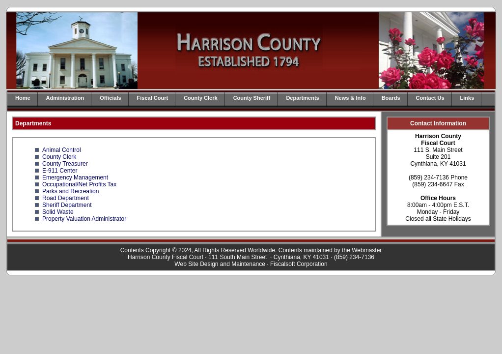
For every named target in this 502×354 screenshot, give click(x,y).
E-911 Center (59, 170)
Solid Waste (58, 211)
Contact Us (430, 98)
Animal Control (61, 150)
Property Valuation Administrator (84, 218)
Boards (391, 98)
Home (22, 98)
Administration (65, 98)
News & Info (350, 98)
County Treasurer (65, 163)
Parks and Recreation (70, 191)
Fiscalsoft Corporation (299, 264)
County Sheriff (252, 98)
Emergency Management (75, 177)
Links (467, 98)
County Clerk (200, 98)
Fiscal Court (152, 98)
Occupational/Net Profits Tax (79, 184)
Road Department (65, 198)
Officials (110, 98)
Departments (302, 98)
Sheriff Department (67, 205)
